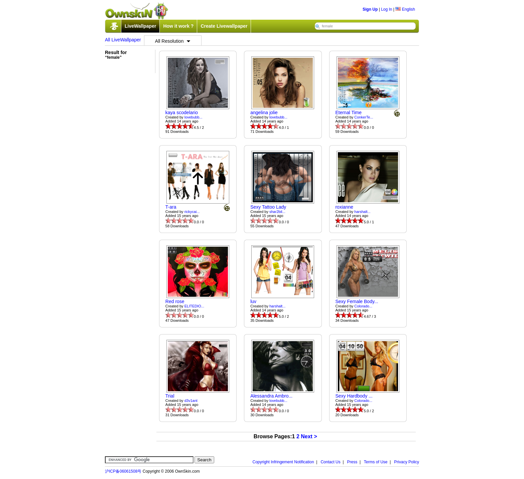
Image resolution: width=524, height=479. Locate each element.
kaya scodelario (181, 112)
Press (352, 462)
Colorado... (363, 306)
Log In (386, 9)
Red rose (174, 301)
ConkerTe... (363, 117)
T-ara (170, 207)
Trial (169, 396)
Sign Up (370, 9)
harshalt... (362, 212)
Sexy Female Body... (356, 301)
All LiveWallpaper (123, 39)
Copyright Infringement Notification (283, 462)
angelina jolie (264, 112)
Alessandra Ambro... (271, 396)
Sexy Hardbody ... (353, 396)
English (405, 9)
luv (253, 301)
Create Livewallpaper (224, 26)
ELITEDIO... (194, 306)
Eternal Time (348, 112)
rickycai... (192, 212)
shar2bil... (277, 212)
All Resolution (172, 41)
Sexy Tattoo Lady (268, 207)
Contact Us (330, 462)
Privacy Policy (406, 462)
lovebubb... (193, 117)
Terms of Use (376, 462)
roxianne (344, 207)
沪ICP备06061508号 (123, 471)
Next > (309, 436)
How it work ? (178, 26)
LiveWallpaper (140, 26)
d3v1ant (191, 401)
